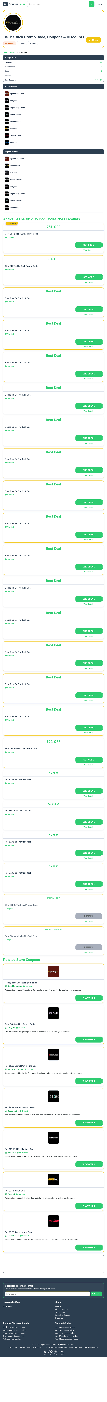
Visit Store (93, 40)
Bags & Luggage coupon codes (66, 1333)
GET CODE (88, 245)
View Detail (87, 250)
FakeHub (11, 1194)
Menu (100, 4)
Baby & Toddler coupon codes (66, 1330)
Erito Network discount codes (14, 1330)
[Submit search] (91, 4)
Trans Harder (13, 1236)
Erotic (12, 52)
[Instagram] (56, 1347)
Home (5, 52)
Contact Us (59, 1312)
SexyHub (12, 1028)
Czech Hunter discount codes (14, 1325)
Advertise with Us (61, 1304)
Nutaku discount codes (12, 1333)
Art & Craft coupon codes (64, 1325)
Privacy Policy (60, 1307)
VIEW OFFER (89, 998)
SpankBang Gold (15, 986)
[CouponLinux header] (14, 4)
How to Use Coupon (62, 1310)
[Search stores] (58, 4)
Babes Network (14, 1111)
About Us (58, 1301)
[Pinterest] (50, 1347)
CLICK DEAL (89, 309)
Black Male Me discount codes (14, 1322)
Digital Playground (16, 1069)
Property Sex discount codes (14, 1328)
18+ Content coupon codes (65, 1322)
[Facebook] (45, 1347)
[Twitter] (62, 1347)
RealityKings (13, 1152)
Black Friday (7, 1301)
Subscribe (96, 1288)
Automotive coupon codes (65, 1328)
